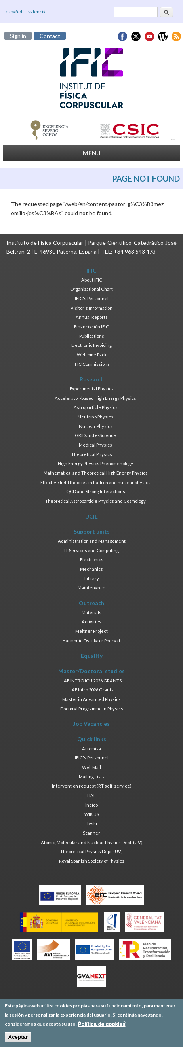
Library (91, 578)
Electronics (91, 559)
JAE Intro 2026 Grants (92, 689)
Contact (50, 35)
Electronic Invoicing (91, 345)
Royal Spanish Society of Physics (91, 860)
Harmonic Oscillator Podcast (91, 640)
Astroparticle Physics (96, 407)
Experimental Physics (92, 388)
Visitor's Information (91, 308)
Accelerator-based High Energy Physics (95, 398)
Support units (92, 531)
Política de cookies (102, 1027)
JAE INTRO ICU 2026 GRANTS (92, 680)
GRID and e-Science (95, 435)
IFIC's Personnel (92, 298)
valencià (37, 12)
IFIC (91, 270)
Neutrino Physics (95, 416)
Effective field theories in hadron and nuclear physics (95, 482)
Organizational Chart (91, 289)
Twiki (91, 823)
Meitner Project (91, 631)
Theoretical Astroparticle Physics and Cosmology (95, 501)
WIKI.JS (91, 814)
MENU (92, 153)
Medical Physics (95, 444)
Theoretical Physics (91, 454)
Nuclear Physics (95, 426)
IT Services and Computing (91, 550)
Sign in (18, 35)
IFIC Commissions (92, 364)
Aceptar (18, 1040)
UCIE (91, 516)
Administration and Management (92, 540)
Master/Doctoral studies (91, 671)
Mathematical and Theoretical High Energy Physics (96, 472)
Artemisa (91, 748)
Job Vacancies (91, 723)
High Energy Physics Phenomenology (95, 463)
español (14, 12)
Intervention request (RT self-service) (92, 785)
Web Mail (91, 767)
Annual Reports (92, 317)
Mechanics (91, 569)
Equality (92, 655)
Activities (91, 621)
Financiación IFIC (91, 326)
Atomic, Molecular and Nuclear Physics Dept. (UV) (92, 842)
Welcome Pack (92, 354)
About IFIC (91, 279)
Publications (91, 336)
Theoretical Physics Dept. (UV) (91, 851)
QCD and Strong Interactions (95, 491)
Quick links (91, 739)
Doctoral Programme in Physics (91, 708)
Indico (91, 804)
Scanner (91, 832)
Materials (91, 612)
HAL (91, 795)
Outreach (91, 603)
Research (92, 379)
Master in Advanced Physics (91, 699)
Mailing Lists (92, 776)
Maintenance (91, 587)
